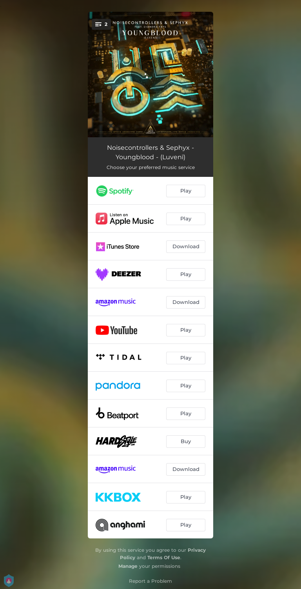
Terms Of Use (163, 557)
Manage (128, 566)
